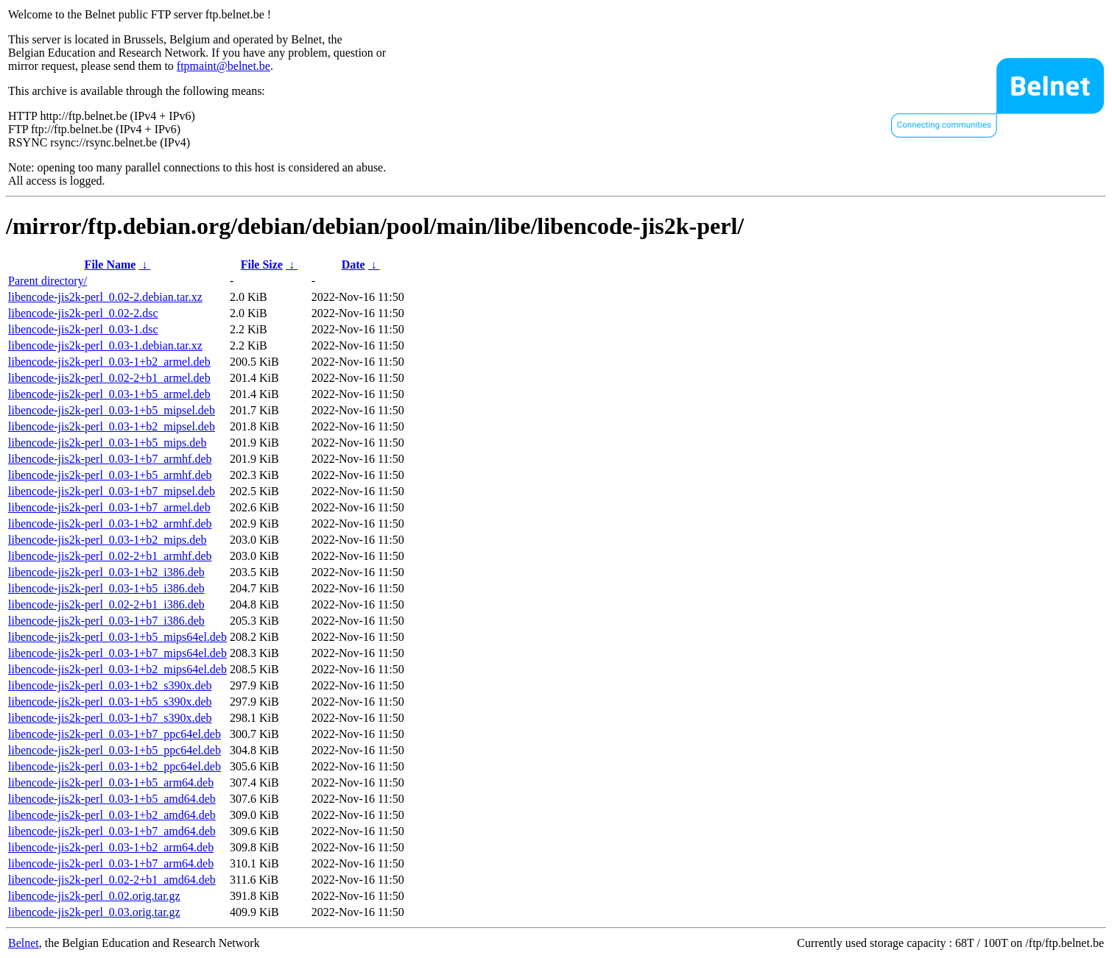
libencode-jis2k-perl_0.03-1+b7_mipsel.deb (111, 491)
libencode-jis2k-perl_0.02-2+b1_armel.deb (109, 378)
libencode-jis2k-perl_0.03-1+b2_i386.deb (106, 572)
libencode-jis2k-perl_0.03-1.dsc (83, 329)
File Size (262, 264)
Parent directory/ (47, 280)
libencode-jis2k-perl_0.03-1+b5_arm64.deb (111, 782)
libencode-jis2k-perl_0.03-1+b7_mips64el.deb (117, 653)
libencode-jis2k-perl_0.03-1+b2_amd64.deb (112, 815)
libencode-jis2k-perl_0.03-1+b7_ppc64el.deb (114, 734)
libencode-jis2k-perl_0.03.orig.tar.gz (94, 912)
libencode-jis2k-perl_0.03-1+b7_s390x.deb (110, 718)
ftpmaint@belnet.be (223, 66)
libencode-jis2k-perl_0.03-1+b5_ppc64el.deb (114, 750)
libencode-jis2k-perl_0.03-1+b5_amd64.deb (112, 798)
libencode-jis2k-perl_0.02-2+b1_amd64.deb (112, 879)
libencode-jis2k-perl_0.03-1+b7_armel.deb (109, 507)
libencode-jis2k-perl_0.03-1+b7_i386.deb (106, 620)
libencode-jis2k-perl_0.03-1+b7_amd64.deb (112, 831)
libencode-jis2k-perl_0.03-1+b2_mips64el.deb (117, 669)
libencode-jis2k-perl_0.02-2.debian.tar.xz (105, 297)
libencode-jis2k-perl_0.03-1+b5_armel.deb (109, 394)
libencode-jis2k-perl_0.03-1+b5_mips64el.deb (117, 637)
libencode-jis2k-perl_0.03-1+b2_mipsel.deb (111, 426)
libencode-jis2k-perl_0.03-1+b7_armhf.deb (110, 459)
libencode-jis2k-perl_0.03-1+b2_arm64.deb (111, 847)
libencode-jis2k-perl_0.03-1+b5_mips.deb (107, 442)
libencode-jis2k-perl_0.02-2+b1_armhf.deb (110, 556)
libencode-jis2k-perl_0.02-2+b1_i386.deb (106, 604)
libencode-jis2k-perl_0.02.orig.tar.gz (94, 896)
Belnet (23, 943)
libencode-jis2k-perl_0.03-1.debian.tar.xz (105, 345)
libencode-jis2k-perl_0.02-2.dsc (83, 313)
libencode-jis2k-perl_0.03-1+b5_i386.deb (106, 588)
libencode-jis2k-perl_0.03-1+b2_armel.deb (109, 361)
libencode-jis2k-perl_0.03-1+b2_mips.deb (107, 539)
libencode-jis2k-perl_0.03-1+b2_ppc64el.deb (114, 766)
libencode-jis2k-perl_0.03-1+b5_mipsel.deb (111, 410)
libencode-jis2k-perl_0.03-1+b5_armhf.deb (110, 475)
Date (353, 264)
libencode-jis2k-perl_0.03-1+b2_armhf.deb (110, 523)
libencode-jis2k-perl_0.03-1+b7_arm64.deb (111, 863)
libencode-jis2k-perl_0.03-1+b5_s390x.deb (110, 701)
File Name (110, 264)
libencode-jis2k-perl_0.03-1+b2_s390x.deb (110, 685)
